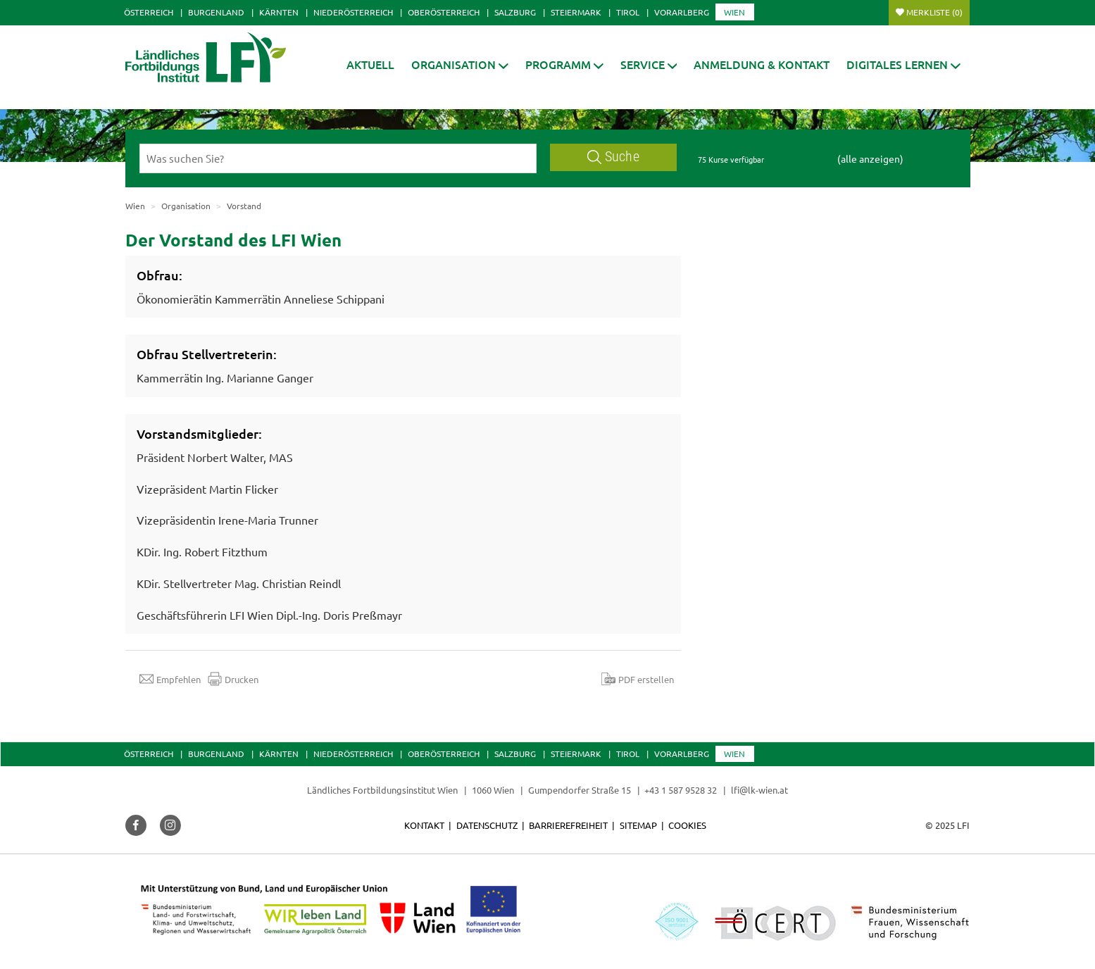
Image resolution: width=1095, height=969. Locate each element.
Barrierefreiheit (568, 825)
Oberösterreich (444, 12)
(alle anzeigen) (870, 158)
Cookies (687, 825)
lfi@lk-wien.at (759, 790)
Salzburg (515, 12)
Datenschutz (487, 825)
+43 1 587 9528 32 (680, 790)
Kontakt (424, 825)
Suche (613, 157)
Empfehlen (170, 679)
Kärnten (279, 12)
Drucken (233, 679)
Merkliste (934, 12)
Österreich (148, 12)
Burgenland (216, 12)
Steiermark (576, 12)
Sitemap (638, 825)
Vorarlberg (681, 12)
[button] (460, 64)
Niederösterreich (353, 12)
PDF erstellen (637, 679)
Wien (734, 12)
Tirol (627, 12)
